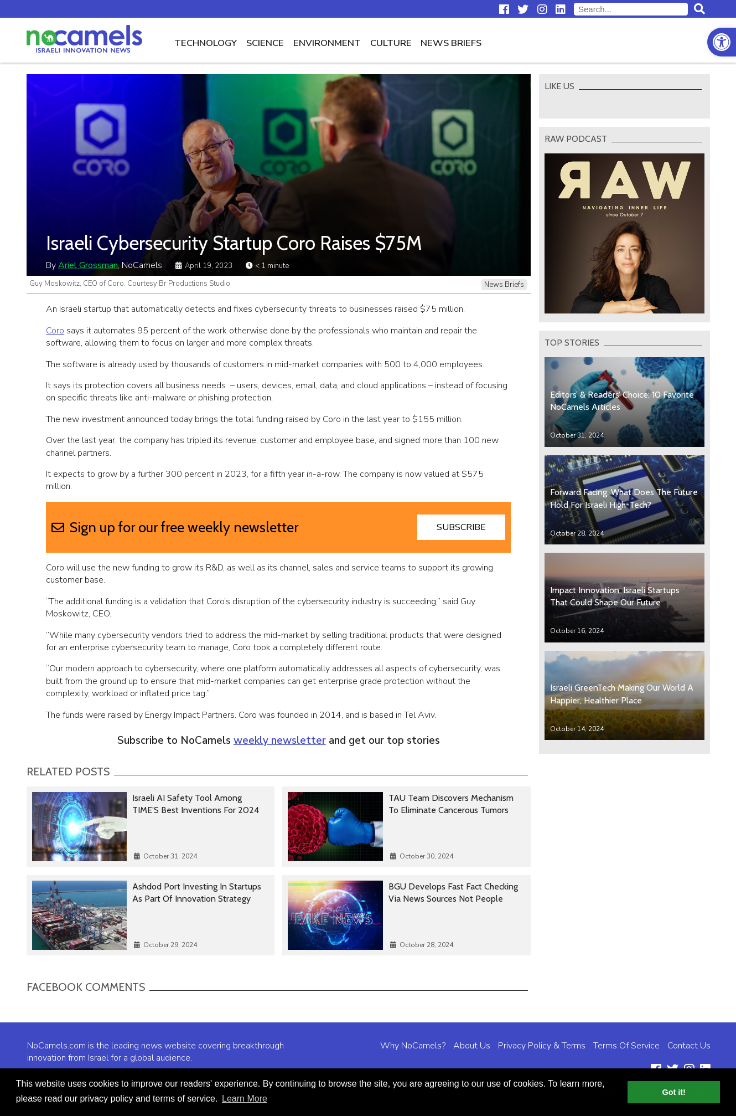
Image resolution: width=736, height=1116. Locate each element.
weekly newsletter (280, 740)
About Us (471, 1046)
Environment (327, 43)
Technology (205, 43)
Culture (391, 43)
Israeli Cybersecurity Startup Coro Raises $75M (234, 243)
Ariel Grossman (88, 265)
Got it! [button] (674, 1092)
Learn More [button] (244, 1098)
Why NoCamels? (412, 1046)
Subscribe (461, 527)
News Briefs (451, 43)
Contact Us (689, 1046)
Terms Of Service (626, 1046)
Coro (55, 331)
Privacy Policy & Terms (541, 1046)
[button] (721, 42)
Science (265, 43)
